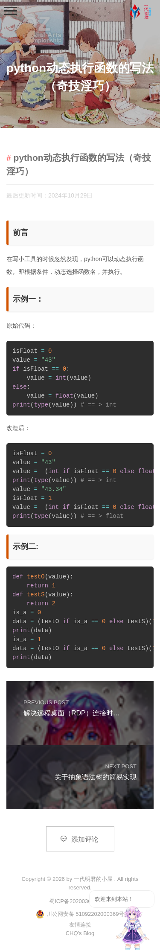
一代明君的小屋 (93, 879)
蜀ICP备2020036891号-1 (80, 901)
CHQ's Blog (80, 933)
